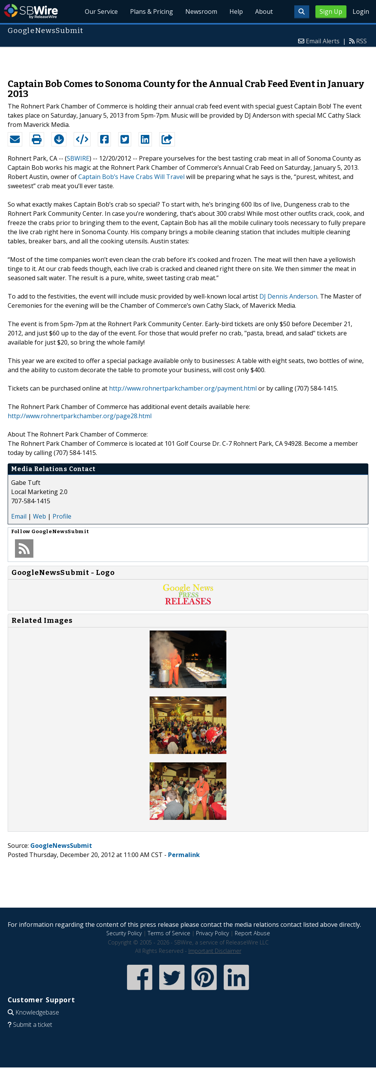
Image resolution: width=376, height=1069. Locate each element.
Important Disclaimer (214, 950)
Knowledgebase (37, 1012)
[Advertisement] (188, 59)
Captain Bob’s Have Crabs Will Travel (131, 176)
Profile (62, 516)
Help (236, 11)
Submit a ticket (32, 1024)
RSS (361, 41)
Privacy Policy (212, 933)
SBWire (31, 11)
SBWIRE (78, 158)
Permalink (184, 855)
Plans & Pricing (151, 11)
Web (39, 516)
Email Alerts (323, 41)
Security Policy (124, 933)
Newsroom (201, 11)
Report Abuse (252, 933)
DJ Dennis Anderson (288, 296)
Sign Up (331, 11)
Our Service (101, 11)
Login (361, 11)
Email (18, 516)
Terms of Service (169, 933)
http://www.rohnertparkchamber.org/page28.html (80, 416)
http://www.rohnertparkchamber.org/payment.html (183, 388)
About (264, 11)
